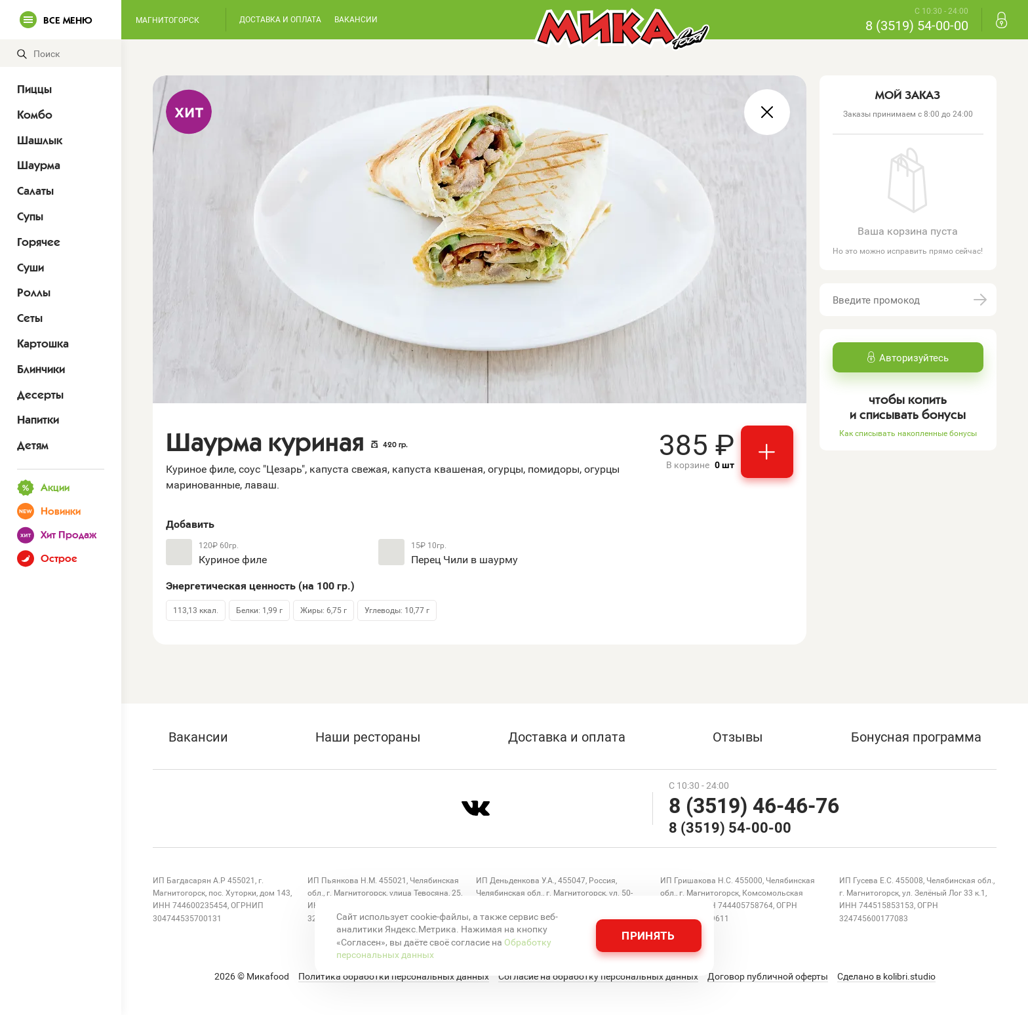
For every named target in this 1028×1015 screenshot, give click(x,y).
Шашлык (39, 140)
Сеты (30, 318)
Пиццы (34, 89)
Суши (30, 267)
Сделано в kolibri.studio (886, 976)
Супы (30, 216)
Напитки (38, 419)
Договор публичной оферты (767, 976)
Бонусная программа (916, 736)
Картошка (43, 343)
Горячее (38, 242)
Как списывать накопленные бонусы (908, 432)
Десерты (40, 394)
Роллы (33, 292)
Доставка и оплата (280, 19)
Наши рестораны (368, 736)
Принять (648, 935)
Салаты (35, 190)
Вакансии (356, 19)
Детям (33, 445)
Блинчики (41, 369)
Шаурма (38, 165)
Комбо (34, 114)
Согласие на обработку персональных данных (598, 976)
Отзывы (738, 736)
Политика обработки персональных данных (393, 976)
